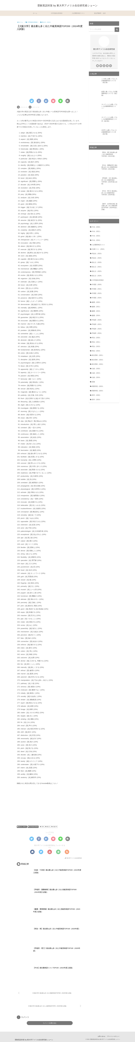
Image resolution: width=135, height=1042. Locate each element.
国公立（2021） (97, 267)
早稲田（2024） (97, 333)
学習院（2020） (97, 284)
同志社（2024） (97, 258)
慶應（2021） (96, 306)
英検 (93, 382)
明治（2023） (96, 346)
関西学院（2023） (98, 386)
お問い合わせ (101, 1036)
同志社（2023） (97, 253)
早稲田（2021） (97, 324)
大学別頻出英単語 (33, 826)
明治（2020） (96, 337)
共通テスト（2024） (98, 249)
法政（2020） (96, 368)
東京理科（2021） (98, 355)
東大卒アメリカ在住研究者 (104, 49)
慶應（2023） (96, 311)
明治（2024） (96, 351)
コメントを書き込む (50, 1023)
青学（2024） (96, 399)
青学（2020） (96, 395)
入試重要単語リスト (98, 244)
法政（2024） (96, 377)
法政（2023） (96, 373)
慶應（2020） (96, 302)
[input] (104, 29)
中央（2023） (96, 236)
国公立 (47, 826)
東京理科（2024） (98, 364)
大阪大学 (54, 826)
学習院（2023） (97, 293)
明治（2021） (96, 342)
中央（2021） (96, 231)
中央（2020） (96, 227)
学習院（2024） (97, 298)
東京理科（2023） (98, 360)
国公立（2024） (22, 826)
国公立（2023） (97, 271)
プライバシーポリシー (113, 1036)
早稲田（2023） (97, 329)
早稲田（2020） (97, 320)
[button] (117, 29)
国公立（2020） (97, 262)
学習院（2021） (97, 289)
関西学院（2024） (98, 391)
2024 (42, 826)
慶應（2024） (96, 315)
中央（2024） (96, 240)
